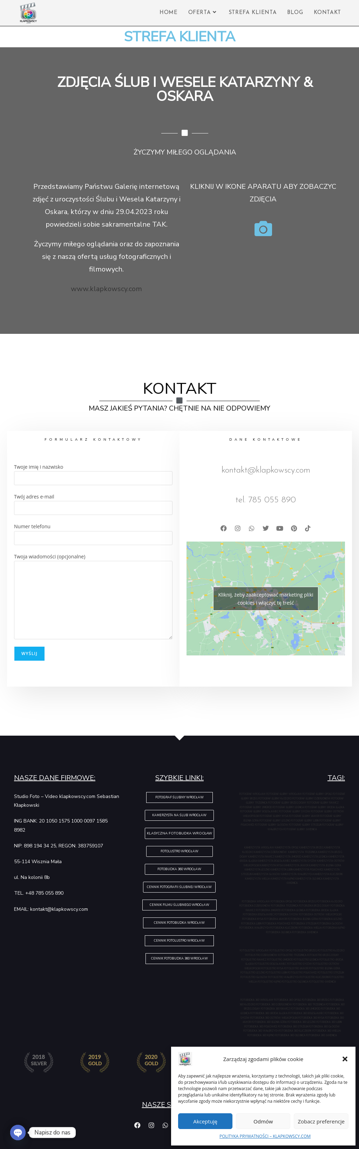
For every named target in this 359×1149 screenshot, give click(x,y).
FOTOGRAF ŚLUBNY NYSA (274, 816)
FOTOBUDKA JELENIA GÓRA (303, 919)
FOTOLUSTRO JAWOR (296, 968)
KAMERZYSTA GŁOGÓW (266, 874)
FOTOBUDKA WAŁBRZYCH (254, 927)
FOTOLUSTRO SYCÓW (300, 963)
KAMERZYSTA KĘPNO (283, 878)
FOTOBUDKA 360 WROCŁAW (257, 1000)
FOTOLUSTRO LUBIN (277, 972)
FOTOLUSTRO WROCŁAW (255, 950)
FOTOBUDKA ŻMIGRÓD (269, 910)
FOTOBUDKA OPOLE (282, 901)
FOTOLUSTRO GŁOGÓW (254, 977)
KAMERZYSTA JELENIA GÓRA (325, 865)
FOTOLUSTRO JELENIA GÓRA (324, 968)
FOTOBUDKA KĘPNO (334, 927)
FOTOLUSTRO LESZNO (253, 972)
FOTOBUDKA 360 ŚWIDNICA (321, 1035)
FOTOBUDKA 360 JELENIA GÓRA (269, 1022)
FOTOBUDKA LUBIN (251, 923)
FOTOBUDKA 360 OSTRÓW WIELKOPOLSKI (274, 1017)
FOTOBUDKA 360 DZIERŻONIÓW (274, 1004)
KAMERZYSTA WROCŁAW (259, 847)
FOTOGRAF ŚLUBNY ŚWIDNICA (300, 829)
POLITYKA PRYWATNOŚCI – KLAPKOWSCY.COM (265, 1136)
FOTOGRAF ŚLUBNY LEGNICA (289, 807)
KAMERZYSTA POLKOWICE (308, 869)
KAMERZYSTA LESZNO (258, 869)
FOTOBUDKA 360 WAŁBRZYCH (261, 1030)
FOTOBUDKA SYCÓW (287, 914)
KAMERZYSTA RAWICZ (261, 856)
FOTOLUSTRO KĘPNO (270, 981)
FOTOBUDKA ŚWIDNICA (305, 932)
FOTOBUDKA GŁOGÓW (330, 923)
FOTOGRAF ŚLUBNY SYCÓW (295, 811)
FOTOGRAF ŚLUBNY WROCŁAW (284, 794)
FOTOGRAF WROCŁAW (252, 794)
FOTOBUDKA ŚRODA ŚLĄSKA (322, 910)
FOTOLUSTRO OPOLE (281, 950)
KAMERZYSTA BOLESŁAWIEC (274, 860)
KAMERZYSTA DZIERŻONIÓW (271, 852)
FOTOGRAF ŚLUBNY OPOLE (318, 794)
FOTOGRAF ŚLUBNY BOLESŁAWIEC (259, 811)
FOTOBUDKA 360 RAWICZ (276, 1008)
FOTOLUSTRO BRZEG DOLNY (323, 955)
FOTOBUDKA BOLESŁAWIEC (259, 914)
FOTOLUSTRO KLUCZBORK (314, 977)
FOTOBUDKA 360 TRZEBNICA (309, 1004)
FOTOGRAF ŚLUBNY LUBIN (305, 820)
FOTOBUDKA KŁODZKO (330, 901)
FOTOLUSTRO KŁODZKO (331, 950)
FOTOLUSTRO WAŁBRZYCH (284, 977)
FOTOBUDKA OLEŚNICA (279, 932)
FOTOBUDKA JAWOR (276, 919)
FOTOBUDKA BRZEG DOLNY (315, 905)
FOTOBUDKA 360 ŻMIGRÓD (306, 1008)
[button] (344, 1058)
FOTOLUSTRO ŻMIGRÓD (280, 959)
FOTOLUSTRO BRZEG (305, 950)
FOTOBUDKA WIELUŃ (311, 927)
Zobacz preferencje (321, 1121)
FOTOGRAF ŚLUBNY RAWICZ (323, 802)
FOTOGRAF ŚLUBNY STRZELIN (305, 824)
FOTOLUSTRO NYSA (272, 968)
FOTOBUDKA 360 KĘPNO (261, 1035)
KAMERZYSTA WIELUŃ (258, 878)
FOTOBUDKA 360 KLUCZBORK (295, 1030)
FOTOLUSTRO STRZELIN (331, 972)
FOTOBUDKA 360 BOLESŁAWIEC (306, 1013)
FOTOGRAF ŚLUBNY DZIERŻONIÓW (311, 798)
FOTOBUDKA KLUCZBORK (284, 927)
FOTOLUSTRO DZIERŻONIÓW (261, 955)
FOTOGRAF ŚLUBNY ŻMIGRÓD (256, 807)
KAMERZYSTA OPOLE (287, 847)
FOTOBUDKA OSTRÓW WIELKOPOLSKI (320, 914)
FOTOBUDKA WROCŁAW (256, 901)
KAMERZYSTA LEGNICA (315, 856)
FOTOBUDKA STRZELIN (304, 923)
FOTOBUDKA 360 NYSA (311, 1017)
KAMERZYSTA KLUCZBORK (328, 874)
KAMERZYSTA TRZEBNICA (303, 852)
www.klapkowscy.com (106, 289)
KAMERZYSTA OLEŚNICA (309, 878)
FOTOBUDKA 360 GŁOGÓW (324, 1026)
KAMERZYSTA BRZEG (311, 847)
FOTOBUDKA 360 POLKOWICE (261, 1026)
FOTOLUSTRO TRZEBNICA (292, 955)
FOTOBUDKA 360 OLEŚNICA (290, 1035)
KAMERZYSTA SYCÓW (304, 860)
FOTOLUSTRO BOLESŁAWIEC (271, 963)
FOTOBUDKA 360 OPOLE (288, 1000)
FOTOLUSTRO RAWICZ (254, 959)
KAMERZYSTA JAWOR (296, 865)
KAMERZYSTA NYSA (272, 865)
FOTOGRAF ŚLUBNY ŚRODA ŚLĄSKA (324, 807)
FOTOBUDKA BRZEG (305, 901)
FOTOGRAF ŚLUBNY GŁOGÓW (272, 824)
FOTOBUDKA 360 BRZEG (316, 1000)
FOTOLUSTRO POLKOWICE (303, 972)
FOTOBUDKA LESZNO (330, 919)
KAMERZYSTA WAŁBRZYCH (297, 874)
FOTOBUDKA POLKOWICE (276, 923)
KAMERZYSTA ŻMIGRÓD (288, 856)
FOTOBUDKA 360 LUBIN (329, 1022)
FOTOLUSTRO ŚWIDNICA (322, 981)
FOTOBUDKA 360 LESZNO (302, 1022)
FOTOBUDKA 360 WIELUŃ (326, 1030)
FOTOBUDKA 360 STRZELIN (293, 1026)
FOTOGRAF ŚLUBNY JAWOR (304, 816)
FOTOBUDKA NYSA (253, 919)
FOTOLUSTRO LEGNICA (306, 959)
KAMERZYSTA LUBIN (282, 869)
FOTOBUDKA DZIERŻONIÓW (255, 905)
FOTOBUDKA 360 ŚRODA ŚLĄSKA (269, 1013)
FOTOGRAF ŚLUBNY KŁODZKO (275, 798)
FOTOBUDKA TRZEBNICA (285, 905)
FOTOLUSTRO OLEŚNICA (295, 981)
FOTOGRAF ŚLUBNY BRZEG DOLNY (287, 802)
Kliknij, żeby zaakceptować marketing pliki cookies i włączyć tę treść (265, 598)
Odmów (263, 1121)
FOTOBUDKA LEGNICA (294, 910)
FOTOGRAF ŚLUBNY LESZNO (275, 820)
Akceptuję (205, 1121)
